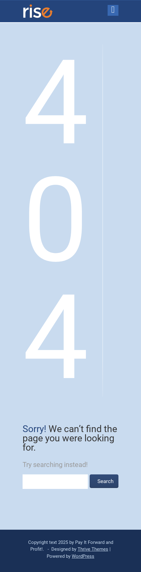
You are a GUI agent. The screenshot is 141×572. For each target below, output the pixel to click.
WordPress (83, 556)
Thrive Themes (93, 549)
